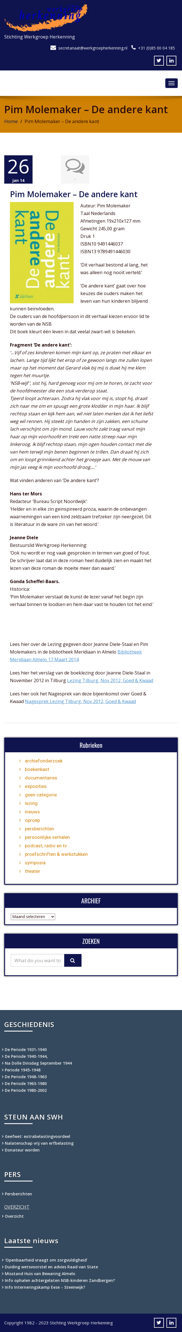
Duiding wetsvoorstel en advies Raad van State (52, 1266)
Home (11, 121)
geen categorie (41, 795)
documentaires (41, 778)
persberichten (39, 829)
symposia (35, 862)
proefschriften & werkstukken (56, 854)
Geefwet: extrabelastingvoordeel (37, 1136)
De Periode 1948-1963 (26, 1076)
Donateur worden (22, 1150)
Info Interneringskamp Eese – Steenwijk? (45, 1287)
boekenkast (37, 769)
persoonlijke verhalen (47, 837)
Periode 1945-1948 (22, 1070)
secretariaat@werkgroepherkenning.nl (92, 48)
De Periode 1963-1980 (26, 1083)
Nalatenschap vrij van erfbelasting (39, 1143)
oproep (32, 820)
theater (32, 871)
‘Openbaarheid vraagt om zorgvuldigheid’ (47, 1260)
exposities (36, 786)
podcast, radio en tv (46, 845)
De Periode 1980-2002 (26, 1090)
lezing (31, 803)
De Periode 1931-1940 (26, 1049)
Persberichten (18, 1193)
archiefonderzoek (44, 761)
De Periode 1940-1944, (26, 1056)
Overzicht (14, 1216)
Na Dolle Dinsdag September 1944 (38, 1063)
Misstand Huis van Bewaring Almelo (40, 1273)
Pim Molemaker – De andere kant (74, 194)
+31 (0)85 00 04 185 (156, 48)
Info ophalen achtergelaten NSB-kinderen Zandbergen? (60, 1280)
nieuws (32, 812)
